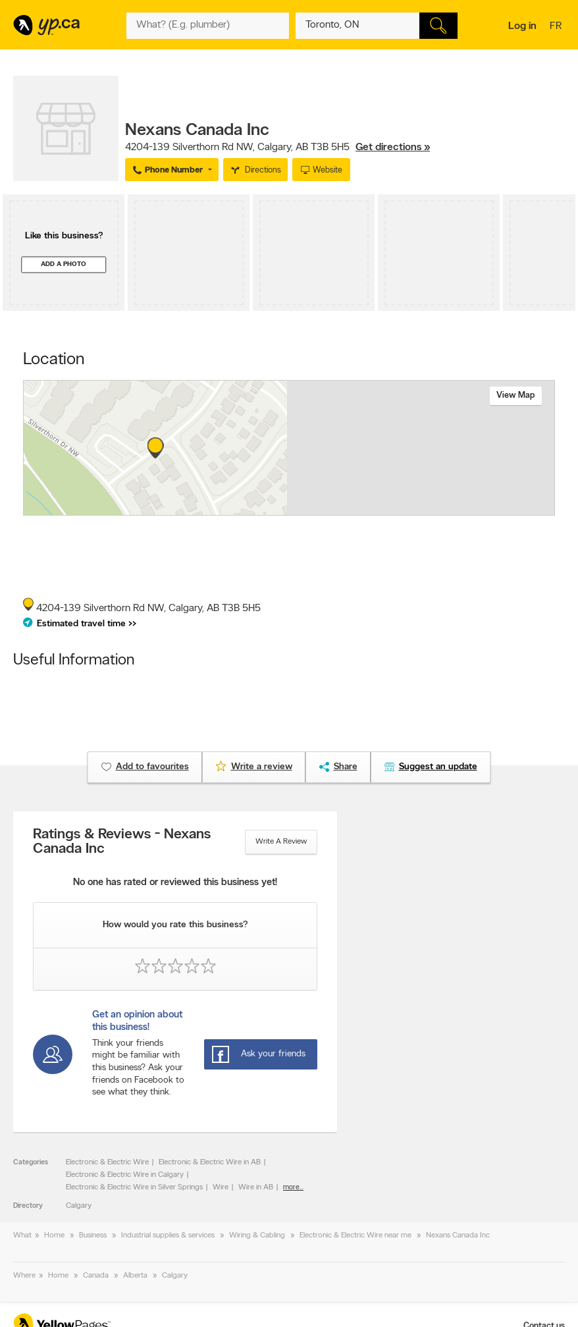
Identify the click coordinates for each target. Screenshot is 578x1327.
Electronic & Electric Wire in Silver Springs (134, 1187)
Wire (220, 1187)
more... (293, 1187)
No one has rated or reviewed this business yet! (175, 883)
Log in (522, 26)
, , (277, 147)
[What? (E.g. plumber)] (207, 26)
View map (515, 395)
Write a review (281, 842)
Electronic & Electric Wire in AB (210, 1162)
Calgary (79, 1206)
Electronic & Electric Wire (107, 1162)
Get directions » (392, 147)
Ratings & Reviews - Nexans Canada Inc (122, 842)
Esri (338, 508)
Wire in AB (255, 1187)
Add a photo (63, 264)
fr (557, 27)
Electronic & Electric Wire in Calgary (125, 1175)
